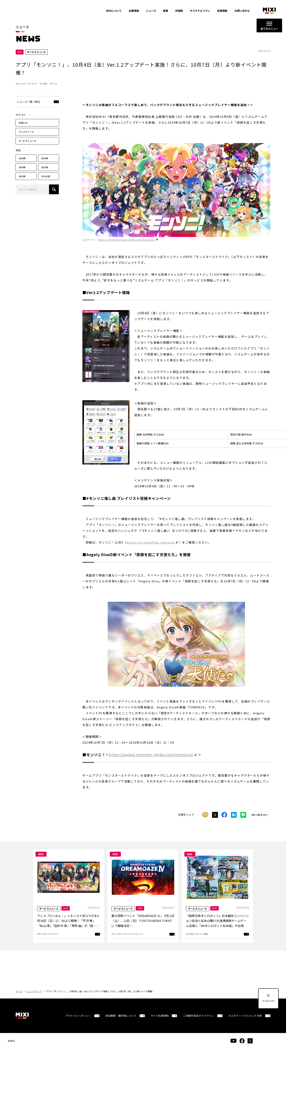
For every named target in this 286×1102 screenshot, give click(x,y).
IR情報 (179, 11)
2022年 (22, 178)
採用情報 (222, 11)
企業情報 (134, 11)
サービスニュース (27, 142)
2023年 (44, 169)
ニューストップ (33, 993)
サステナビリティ (200, 11)
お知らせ (23, 124)
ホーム (19, 993)
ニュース (151, 11)
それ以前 (45, 178)
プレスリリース (26, 133)
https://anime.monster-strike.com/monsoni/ (126, 241)
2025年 (44, 160)
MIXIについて (114, 11)
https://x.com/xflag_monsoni (151, 544)
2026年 (22, 160)
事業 (165, 11)
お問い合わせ (242, 11)
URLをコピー (262, 817)
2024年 (22, 169)
